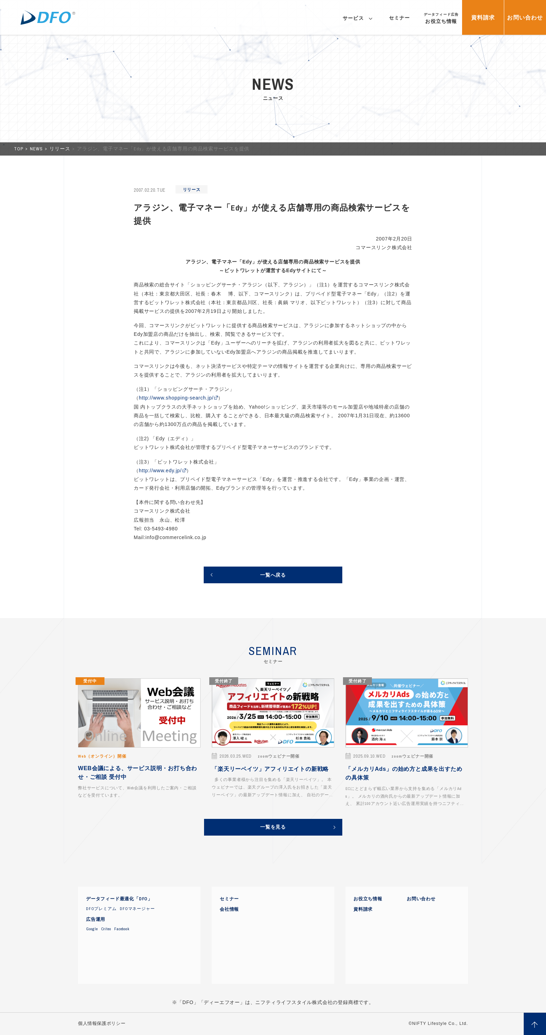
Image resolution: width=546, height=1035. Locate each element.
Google (92, 928)
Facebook (121, 928)
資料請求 (363, 909)
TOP (19, 149)
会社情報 (229, 909)
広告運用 (95, 919)
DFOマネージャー (137, 908)
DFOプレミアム (101, 908)
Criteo (106, 928)
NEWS (37, 149)
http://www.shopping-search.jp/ (176, 398)
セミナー (229, 899)
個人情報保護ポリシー (101, 1023)
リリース (60, 149)
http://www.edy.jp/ (160, 470)
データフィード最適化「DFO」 (119, 899)
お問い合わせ (421, 899)
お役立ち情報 (367, 899)
